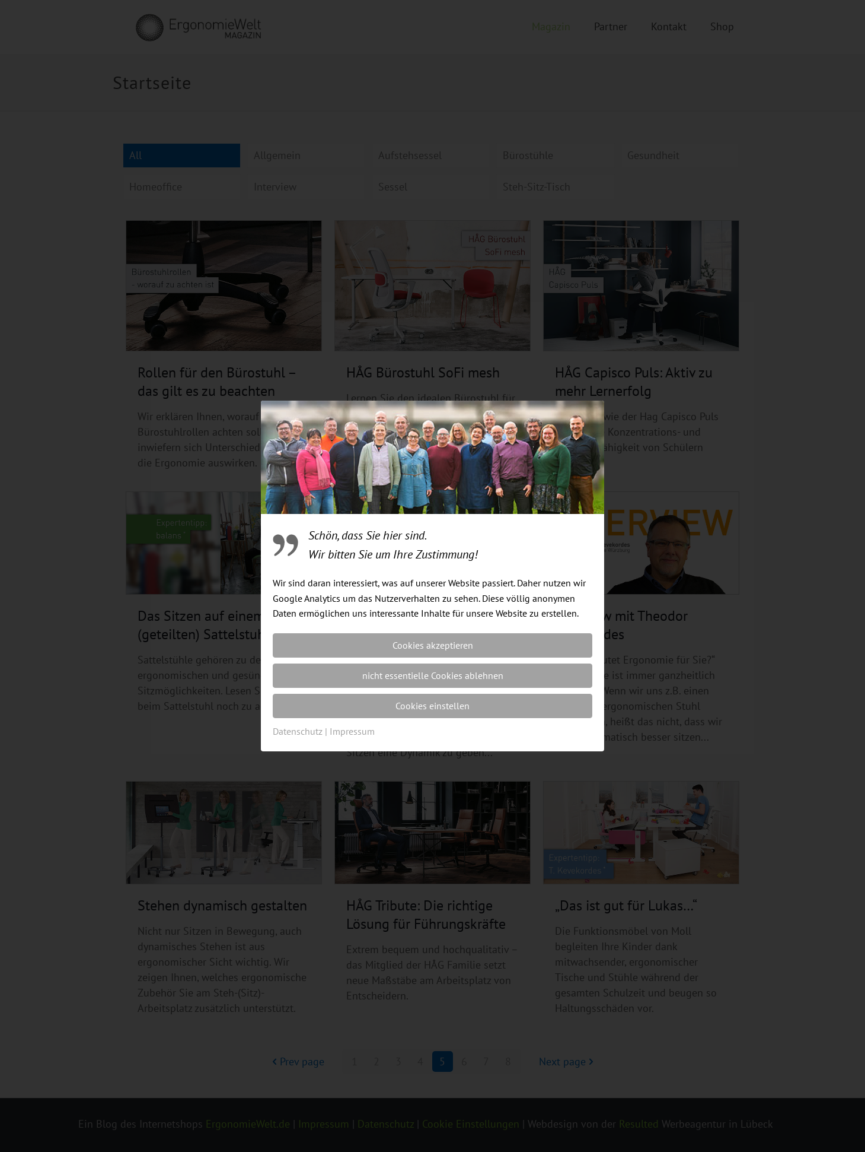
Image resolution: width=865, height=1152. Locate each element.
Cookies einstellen (432, 706)
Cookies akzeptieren (432, 645)
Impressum (352, 731)
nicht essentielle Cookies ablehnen (432, 675)
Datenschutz (298, 731)
